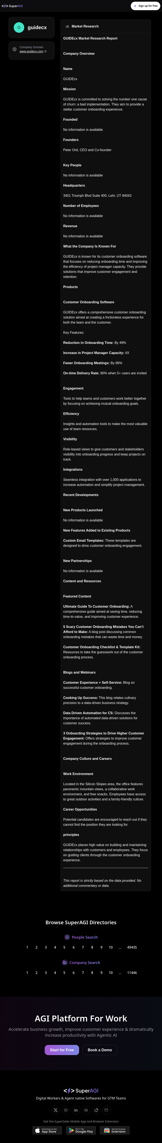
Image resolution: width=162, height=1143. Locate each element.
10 (111, 947)
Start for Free (62, 1050)
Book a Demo (100, 1050)
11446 (132, 972)
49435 (132, 947)
